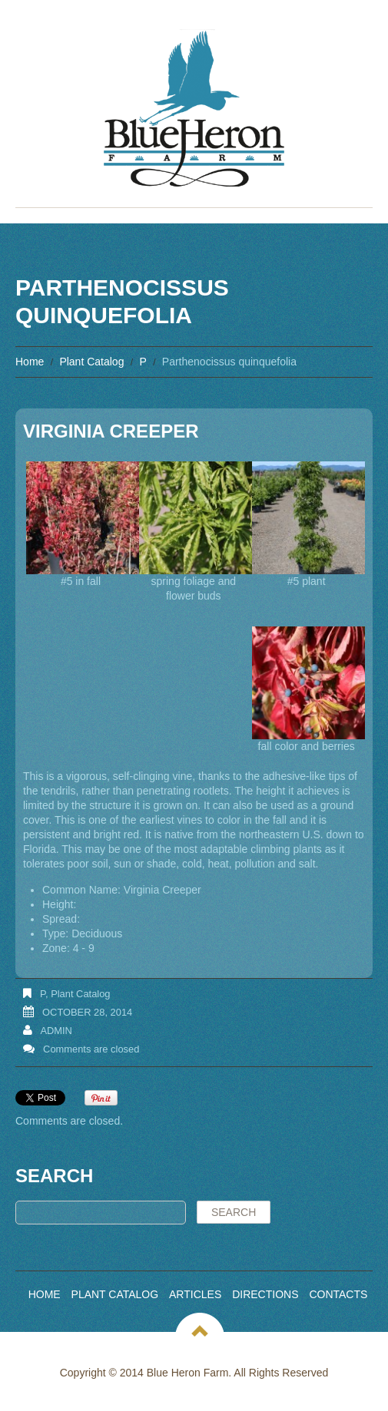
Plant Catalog (91, 361)
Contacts (338, 1294)
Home (29, 361)
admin (56, 1030)
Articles (195, 1294)
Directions (265, 1294)
